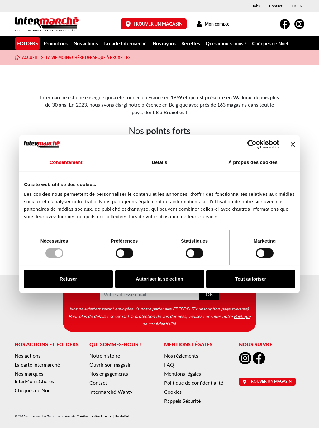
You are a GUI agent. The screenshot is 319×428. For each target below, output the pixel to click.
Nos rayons (164, 43)
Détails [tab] (159, 162)
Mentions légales (182, 373)
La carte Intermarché (125, 43)
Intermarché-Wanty (110, 391)
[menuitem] (294, 6)
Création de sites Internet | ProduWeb (103, 416)
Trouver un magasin (154, 24)
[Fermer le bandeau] (293, 144)
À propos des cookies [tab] (253, 162)
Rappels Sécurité (182, 400)
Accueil (26, 57)
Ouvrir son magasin (110, 364)
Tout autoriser (250, 278)
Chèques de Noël (270, 43)
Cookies (173, 391)
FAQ (169, 364)
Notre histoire (104, 355)
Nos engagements (108, 373)
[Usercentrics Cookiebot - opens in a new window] (252, 144)
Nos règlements (181, 355)
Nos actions (86, 43)
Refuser (68, 278)
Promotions (56, 43)
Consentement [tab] (66, 162)
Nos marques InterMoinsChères (34, 377)
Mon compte (212, 24)
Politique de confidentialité (193, 382)
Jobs (256, 5)
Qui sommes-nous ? (226, 43)
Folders (27, 43)
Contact (275, 5)
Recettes (190, 43)
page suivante (234, 308)
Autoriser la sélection (159, 278)
